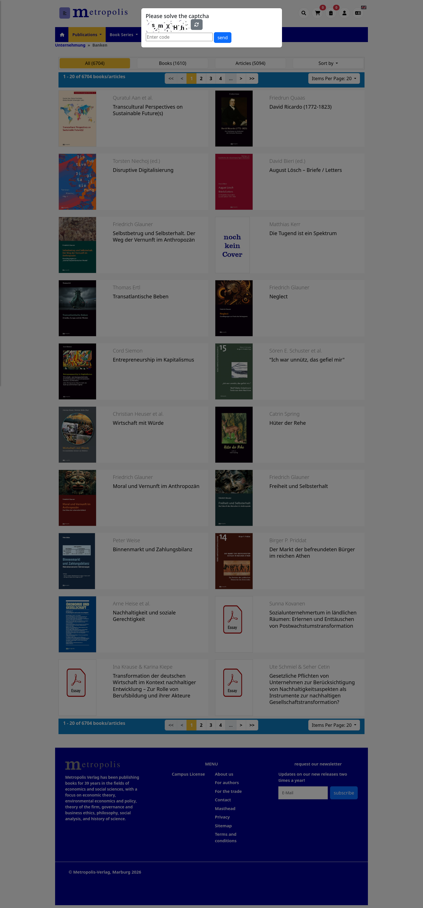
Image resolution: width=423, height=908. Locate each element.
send (223, 37)
